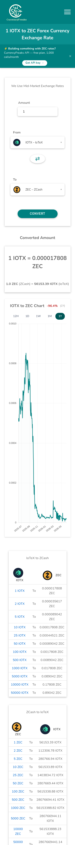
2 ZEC (18, 750)
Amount (24, 103)
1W (38, 316)
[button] (67, 12)
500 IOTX (20, 660)
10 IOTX (20, 627)
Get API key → (34, 63)
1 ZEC (18, 742)
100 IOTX (20, 652)
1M (50, 316)
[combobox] (37, 142)
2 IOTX (20, 604)
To (15, 179)
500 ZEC (18, 800)
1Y (60, 316)
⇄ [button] (37, 159)
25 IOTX (20, 635)
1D (27, 316)
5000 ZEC (18, 818)
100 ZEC (18, 791)
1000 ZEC (18, 808)
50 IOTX (20, 643)
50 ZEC (18, 783)
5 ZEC (18, 759)
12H (16, 316)
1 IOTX (20, 591)
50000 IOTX (19, 693)
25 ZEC (18, 775)
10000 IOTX (19, 684)
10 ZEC (18, 767)
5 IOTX (20, 617)
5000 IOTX (19, 676)
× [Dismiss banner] (70, 56)
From (16, 132)
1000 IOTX (19, 668)
